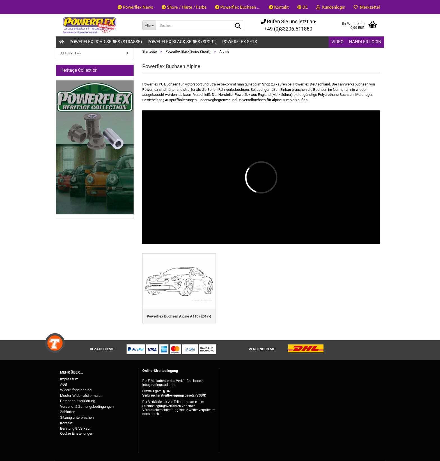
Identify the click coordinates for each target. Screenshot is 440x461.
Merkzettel (367, 7)
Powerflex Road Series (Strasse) (106, 41)
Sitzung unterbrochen (77, 417)
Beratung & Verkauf (75, 428)
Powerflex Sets (239, 41)
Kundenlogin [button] (330, 7)
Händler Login (365, 41)
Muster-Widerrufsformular (81, 395)
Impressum (69, 379)
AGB (63, 384)
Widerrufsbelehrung (75, 390)
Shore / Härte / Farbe (184, 7)
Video (337, 41)
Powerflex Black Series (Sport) (182, 41)
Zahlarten (67, 412)
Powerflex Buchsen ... (237, 7)
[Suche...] (149, 25)
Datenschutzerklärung (77, 401)
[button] (302, 7)
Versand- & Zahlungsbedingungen (87, 406)
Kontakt (279, 7)
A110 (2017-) (70, 53)
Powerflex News (135, 7)
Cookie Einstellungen (76, 433)
